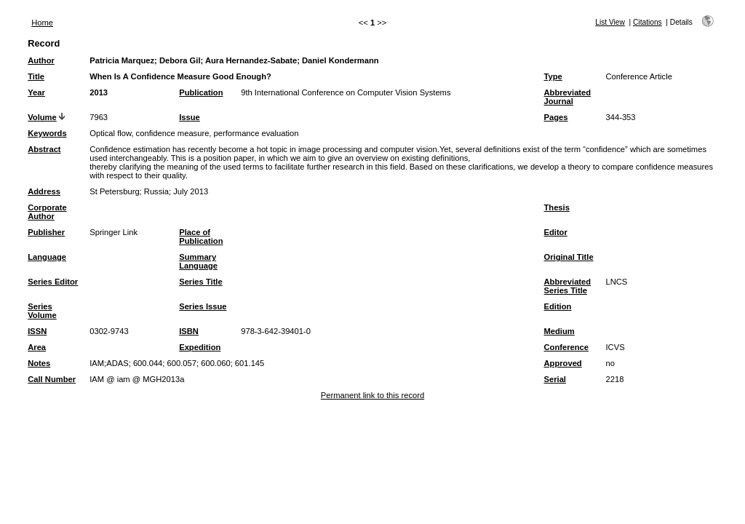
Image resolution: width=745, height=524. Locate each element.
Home (42, 22)
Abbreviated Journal (567, 97)
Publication (201, 92)
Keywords (47, 133)
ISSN (37, 331)
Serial (554, 379)
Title (36, 76)
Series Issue (202, 306)
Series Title (201, 281)
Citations (647, 22)
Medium (558, 331)
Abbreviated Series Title (567, 286)
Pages (555, 117)
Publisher (46, 232)
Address (44, 191)
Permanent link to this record (372, 395)
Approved (562, 363)
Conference (566, 347)
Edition (557, 306)
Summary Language (198, 261)
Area (37, 347)
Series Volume (42, 310)
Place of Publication (201, 236)
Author (41, 60)
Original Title (568, 257)
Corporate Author (47, 212)
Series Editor (53, 281)
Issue (189, 117)
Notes (39, 363)
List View (610, 22)
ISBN (189, 331)
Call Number (52, 379)
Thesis (556, 207)
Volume (42, 117)
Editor (555, 232)
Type (552, 76)
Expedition (199, 347)
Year (36, 92)
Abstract (44, 149)
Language (47, 257)
